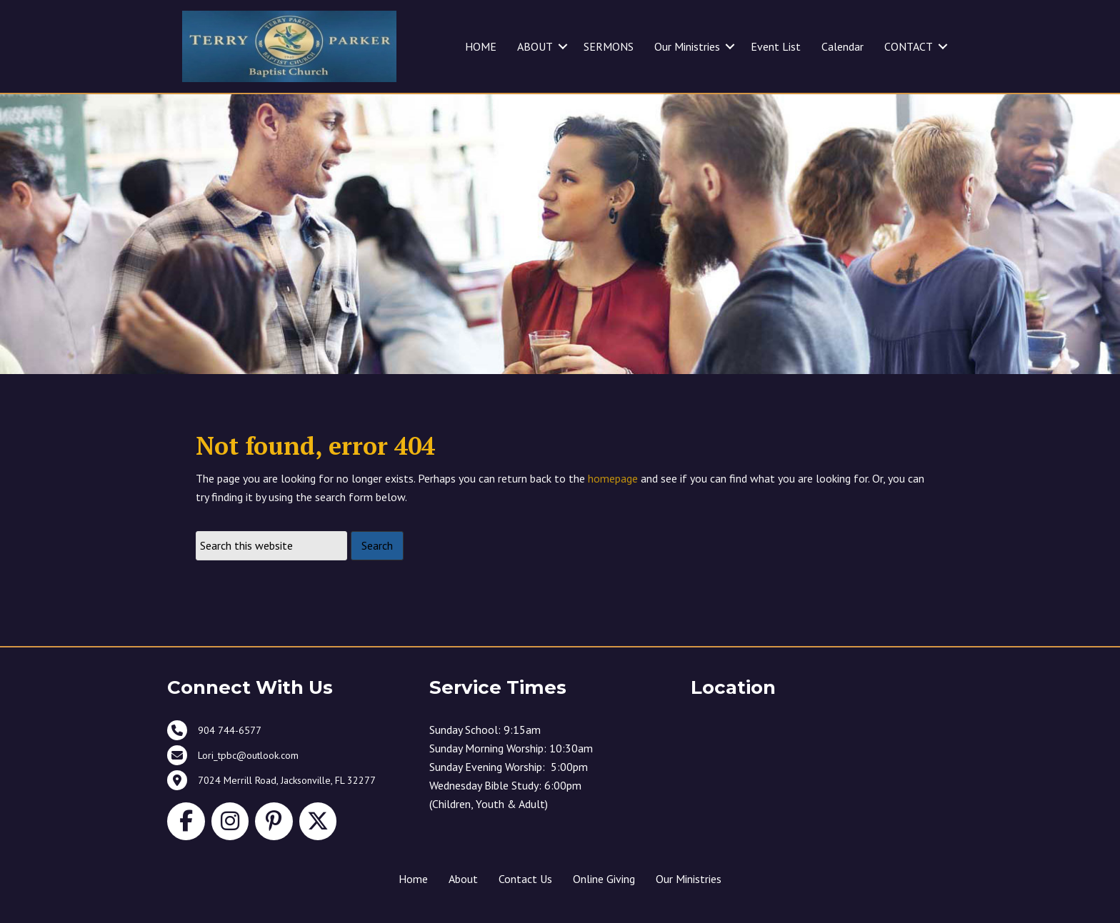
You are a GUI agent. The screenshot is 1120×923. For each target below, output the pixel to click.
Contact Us (525, 879)
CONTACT (908, 46)
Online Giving (604, 879)
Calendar (842, 46)
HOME (480, 46)
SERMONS (609, 46)
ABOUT (535, 46)
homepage (613, 478)
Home (413, 879)
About (463, 879)
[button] (563, 46)
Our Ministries (687, 46)
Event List (776, 46)
